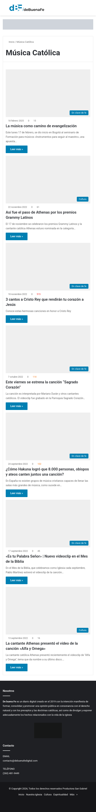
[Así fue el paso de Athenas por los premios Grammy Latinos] (48, 179)
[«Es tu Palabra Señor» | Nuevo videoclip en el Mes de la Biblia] (48, 523)
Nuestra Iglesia (34, 794)
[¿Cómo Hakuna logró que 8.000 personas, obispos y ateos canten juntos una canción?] (48, 436)
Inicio (10, 41)
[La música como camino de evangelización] (48, 93)
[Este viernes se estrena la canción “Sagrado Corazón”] (48, 349)
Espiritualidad (60, 794)
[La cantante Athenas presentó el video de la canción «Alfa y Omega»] (48, 610)
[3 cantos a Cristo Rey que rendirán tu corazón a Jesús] (48, 267)
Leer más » (16, 149)
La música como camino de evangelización (41, 126)
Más (72, 794)
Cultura (48, 794)
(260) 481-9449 (11, 773)
